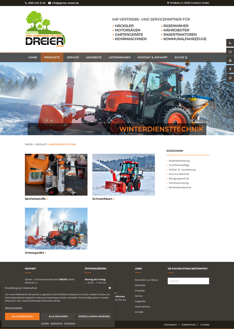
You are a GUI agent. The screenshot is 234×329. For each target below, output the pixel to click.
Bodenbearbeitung (179, 160)
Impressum (69, 323)
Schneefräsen (102, 198)
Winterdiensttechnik (180, 187)
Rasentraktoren (180, 35)
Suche (181, 57)
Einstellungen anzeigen (94, 316)
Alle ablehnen (58, 316)
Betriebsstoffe (35, 198)
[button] (109, 287)
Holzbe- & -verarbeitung (182, 169)
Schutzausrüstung (179, 182)
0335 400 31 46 (35, 3)
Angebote (94, 57)
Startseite (140, 285)
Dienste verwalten (13, 307)
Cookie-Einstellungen (31, 300)
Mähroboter (176, 30)
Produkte (52, 57)
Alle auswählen (22, 316)
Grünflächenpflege (179, 165)
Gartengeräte (129, 35)
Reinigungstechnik (179, 178)
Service (73, 57)
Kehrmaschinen (131, 39)
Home (32, 57)
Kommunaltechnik (179, 174)
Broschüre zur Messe (146, 279)
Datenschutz (56, 323)
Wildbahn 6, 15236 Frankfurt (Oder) (187, 3)
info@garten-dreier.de (63, 3)
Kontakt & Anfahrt (153, 57)
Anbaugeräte (34, 252)
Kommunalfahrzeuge (185, 39)
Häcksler (124, 26)
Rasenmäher (175, 26)
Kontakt (139, 311)
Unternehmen (120, 57)
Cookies (45, 323)
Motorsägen (127, 30)
